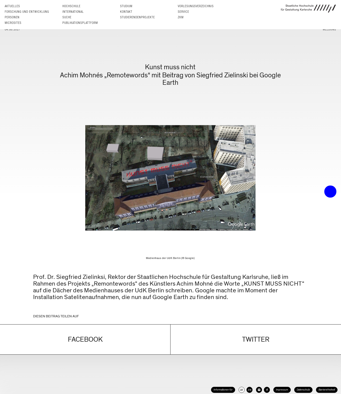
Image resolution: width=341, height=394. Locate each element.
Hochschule (71, 6)
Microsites (13, 23)
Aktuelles (12, 6)
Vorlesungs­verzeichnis (196, 6)
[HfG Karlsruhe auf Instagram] (259, 390)
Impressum (282, 389)
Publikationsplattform (80, 23)
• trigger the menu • (330, 192)
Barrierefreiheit (327, 389)
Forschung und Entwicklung (27, 12)
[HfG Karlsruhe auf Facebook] (267, 390)
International (73, 12)
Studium (126, 6)
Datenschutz (303, 389)
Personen (12, 17)
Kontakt (126, 12)
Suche (66, 17)
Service (183, 12)
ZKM (180, 17)
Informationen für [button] (223, 389)
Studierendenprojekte (137, 17)
